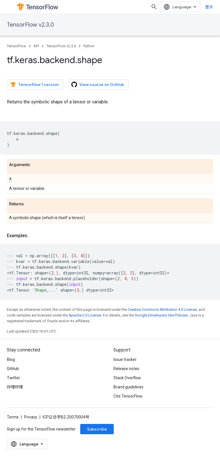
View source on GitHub (97, 84)
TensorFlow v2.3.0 (30, 24)
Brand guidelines (128, 387)
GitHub (13, 368)
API (36, 46)
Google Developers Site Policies (161, 315)
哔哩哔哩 (15, 387)
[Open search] (154, 6)
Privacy (30, 417)
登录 (209, 7)
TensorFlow (16, 46)
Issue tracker (125, 359)
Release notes (126, 368)
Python (89, 46)
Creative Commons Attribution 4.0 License (162, 309)
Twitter (13, 378)
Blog (11, 359)
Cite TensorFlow (127, 396)
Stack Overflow (127, 378)
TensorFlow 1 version (34, 84)
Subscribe (97, 429)
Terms (13, 417)
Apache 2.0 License (85, 315)
